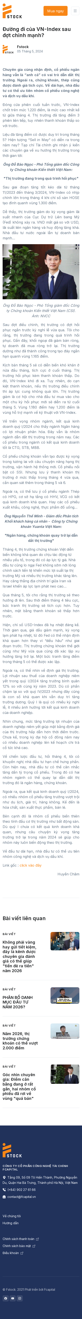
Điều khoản (13, 1253)
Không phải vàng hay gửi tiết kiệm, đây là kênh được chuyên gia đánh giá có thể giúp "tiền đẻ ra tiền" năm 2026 (20, 956)
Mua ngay (55, 11)
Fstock (23, 47)
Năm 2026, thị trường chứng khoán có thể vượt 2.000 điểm (20, 1040)
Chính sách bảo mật (19, 1246)
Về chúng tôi (12, 1216)
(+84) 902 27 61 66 (19, 1190)
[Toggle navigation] (75, 11)
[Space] (12, 1150)
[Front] (12, 11)
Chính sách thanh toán (21, 1239)
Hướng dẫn (11, 1223)
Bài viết (9, 934)
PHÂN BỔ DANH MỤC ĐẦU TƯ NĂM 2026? (18, 1002)
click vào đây (31, 865)
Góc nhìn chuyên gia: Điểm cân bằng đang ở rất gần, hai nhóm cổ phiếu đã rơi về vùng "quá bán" (19, 1086)
